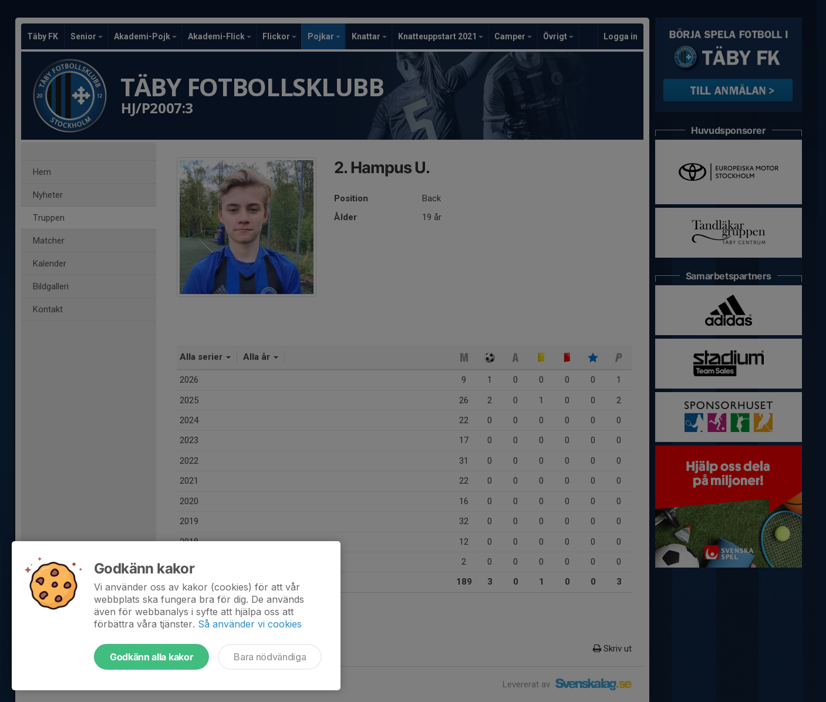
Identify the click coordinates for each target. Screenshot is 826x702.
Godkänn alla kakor (151, 657)
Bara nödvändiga (270, 657)
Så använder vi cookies (250, 624)
